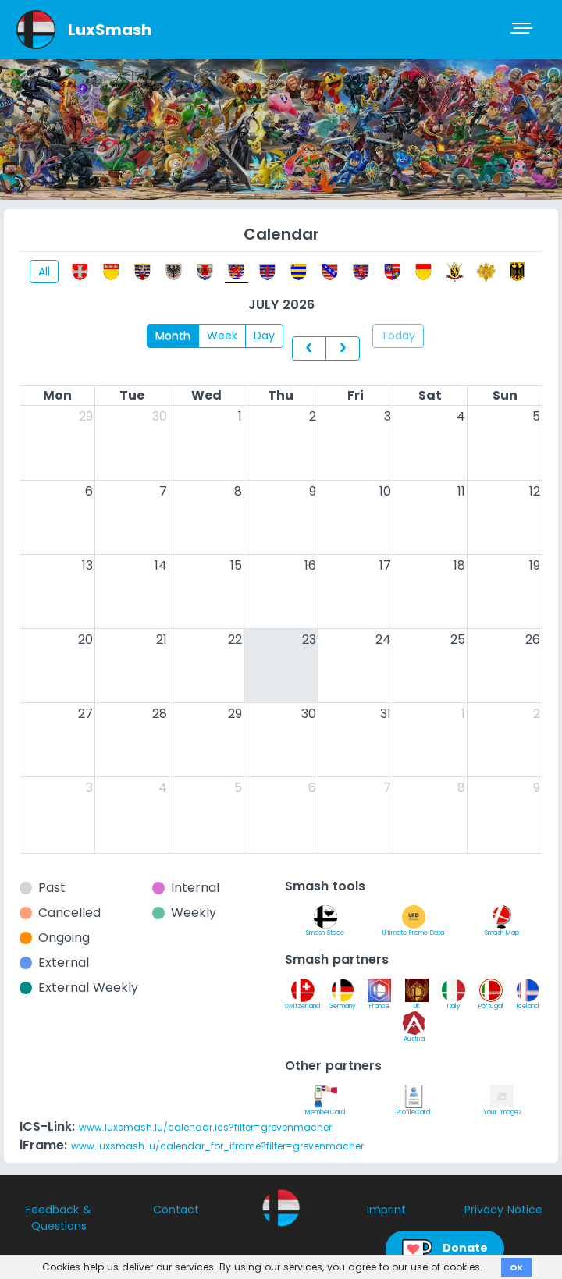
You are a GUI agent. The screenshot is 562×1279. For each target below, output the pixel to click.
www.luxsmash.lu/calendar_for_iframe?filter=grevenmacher (217, 1146)
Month (172, 335)
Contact (176, 1209)
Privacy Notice (503, 1209)
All (44, 271)
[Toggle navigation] (523, 29)
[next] (342, 348)
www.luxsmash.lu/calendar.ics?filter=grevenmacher (205, 1127)
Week (222, 335)
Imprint (386, 1209)
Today (398, 335)
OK (516, 1267)
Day (264, 335)
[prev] (309, 348)
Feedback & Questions (58, 1218)
